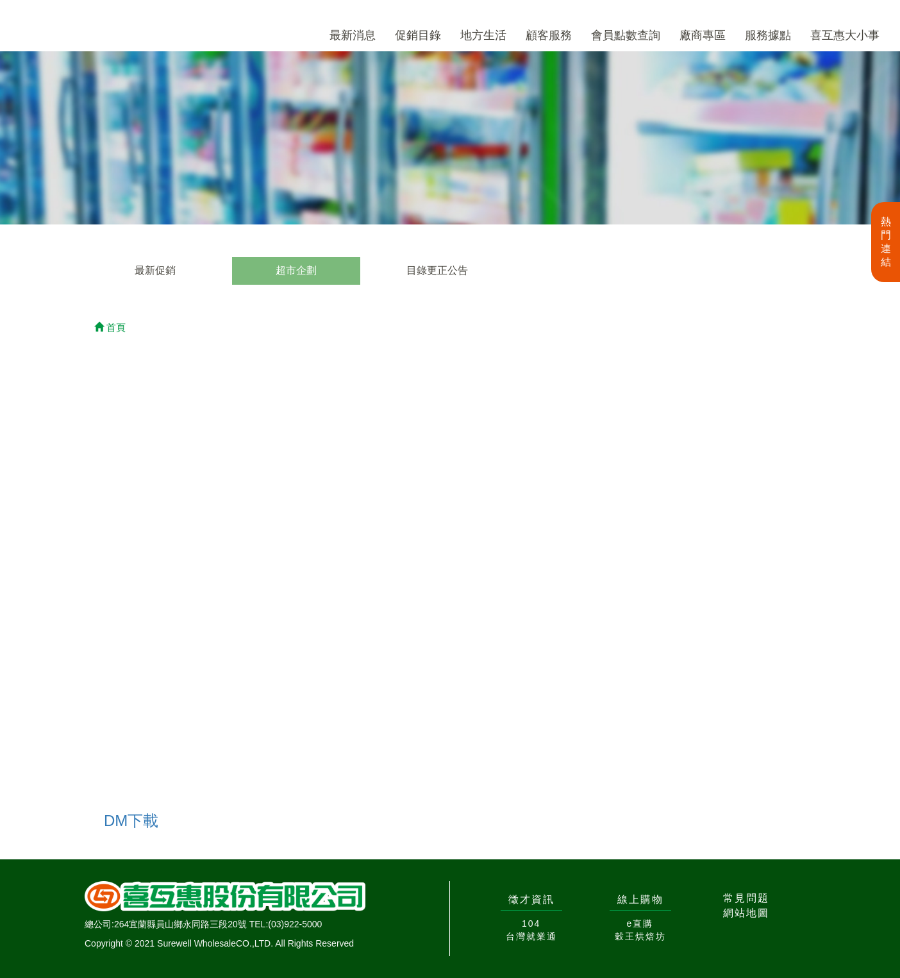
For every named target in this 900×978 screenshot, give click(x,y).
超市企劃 (296, 270)
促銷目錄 (418, 35)
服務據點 (768, 35)
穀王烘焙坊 (640, 936)
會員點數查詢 (625, 35)
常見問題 (746, 898)
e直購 (640, 923)
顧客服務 (549, 35)
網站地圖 (746, 912)
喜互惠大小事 (844, 35)
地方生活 (483, 35)
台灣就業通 (531, 936)
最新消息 (352, 35)
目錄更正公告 (437, 270)
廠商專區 (702, 35)
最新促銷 (155, 270)
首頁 (110, 327)
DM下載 (131, 820)
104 (531, 923)
